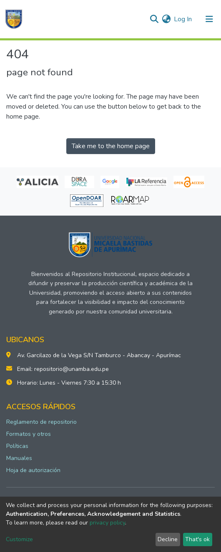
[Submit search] (154, 19)
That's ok (197, 539)
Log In (183, 19)
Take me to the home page (111, 146)
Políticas (17, 446)
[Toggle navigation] (209, 19)
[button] (166, 19)
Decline (168, 539)
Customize (19, 539)
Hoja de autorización (33, 470)
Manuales (19, 458)
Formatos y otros (28, 434)
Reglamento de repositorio (41, 422)
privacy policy (107, 523)
